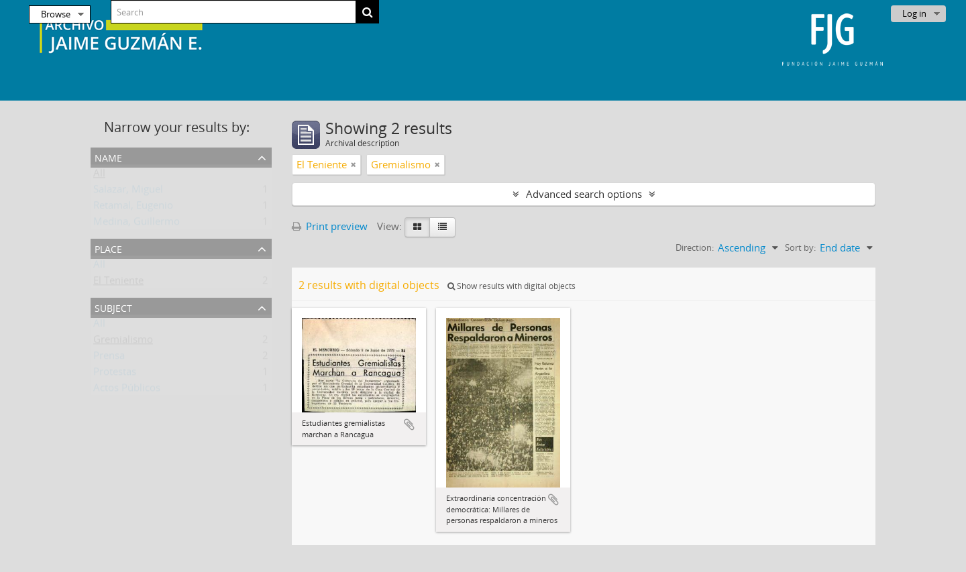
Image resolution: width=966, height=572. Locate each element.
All (99, 175)
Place (108, 248)
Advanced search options (584, 194)
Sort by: (800, 247)
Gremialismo (123, 342)
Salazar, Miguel (128, 191)
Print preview (330, 226)
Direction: (695, 247)
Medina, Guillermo (136, 224)
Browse (55, 14)
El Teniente (118, 283)
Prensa (109, 358)
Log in (914, 13)
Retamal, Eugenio (133, 208)
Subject (113, 307)
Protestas (114, 374)
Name (108, 157)
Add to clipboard (409, 424)
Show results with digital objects (511, 286)
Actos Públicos (126, 390)
